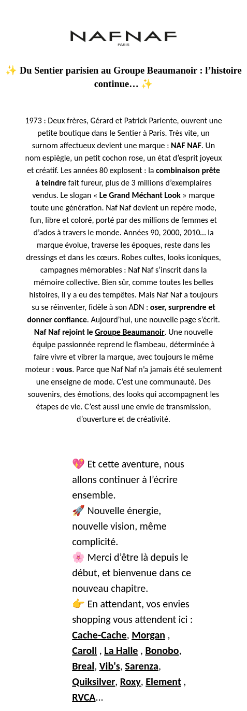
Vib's (109, 666)
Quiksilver (93, 681)
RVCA (83, 697)
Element (163, 681)
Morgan (148, 635)
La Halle (121, 650)
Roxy (130, 681)
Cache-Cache (99, 635)
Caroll (84, 650)
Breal (83, 666)
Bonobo (162, 650)
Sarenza (141, 666)
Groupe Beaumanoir (129, 332)
